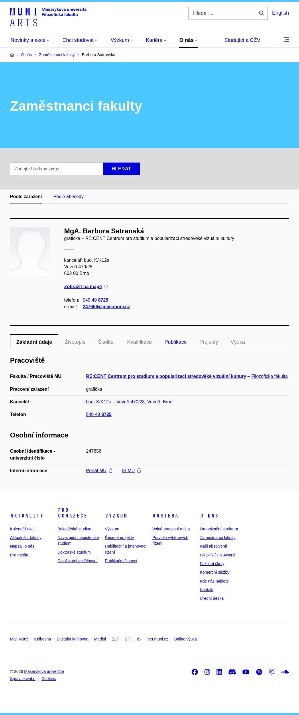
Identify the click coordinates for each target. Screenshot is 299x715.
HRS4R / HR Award (217, 555)
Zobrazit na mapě (86, 286)
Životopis (75, 342)
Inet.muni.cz (157, 639)
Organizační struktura (219, 529)
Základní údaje (34, 342)
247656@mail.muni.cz (106, 306)
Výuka (238, 342)
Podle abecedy (68, 196)
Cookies (49, 678)
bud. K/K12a (98, 401)
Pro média (19, 555)
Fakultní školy (212, 563)
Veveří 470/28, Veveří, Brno (144, 401)
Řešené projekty (119, 537)
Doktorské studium (74, 552)
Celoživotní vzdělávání (78, 560)
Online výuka (185, 639)
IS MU (131, 470)
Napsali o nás (22, 546)
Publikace (175, 342)
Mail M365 (19, 639)
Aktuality (27, 516)
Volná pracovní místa (171, 529)
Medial (100, 639)
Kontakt (206, 589)
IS (139, 639)
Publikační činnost (121, 560)
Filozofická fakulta (269, 376)
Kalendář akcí (22, 529)
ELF (115, 639)
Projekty (208, 342)
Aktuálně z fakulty (26, 537)
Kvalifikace (139, 342)
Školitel (106, 342)
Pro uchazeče (72, 513)
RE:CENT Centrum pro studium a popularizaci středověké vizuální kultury (166, 376)
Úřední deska (212, 598)
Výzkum (116, 516)
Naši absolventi (213, 546)
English (280, 13)
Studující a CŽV (242, 40)
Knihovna (42, 639)
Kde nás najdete (214, 581)
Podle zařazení (26, 196)
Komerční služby (214, 572)
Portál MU (99, 470)
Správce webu (23, 678)
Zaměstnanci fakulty (218, 537)
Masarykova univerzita (44, 671)
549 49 (95, 300)
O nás (209, 516)
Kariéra (165, 516)
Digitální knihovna (72, 639)
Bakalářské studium (75, 529)
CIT (128, 639)
